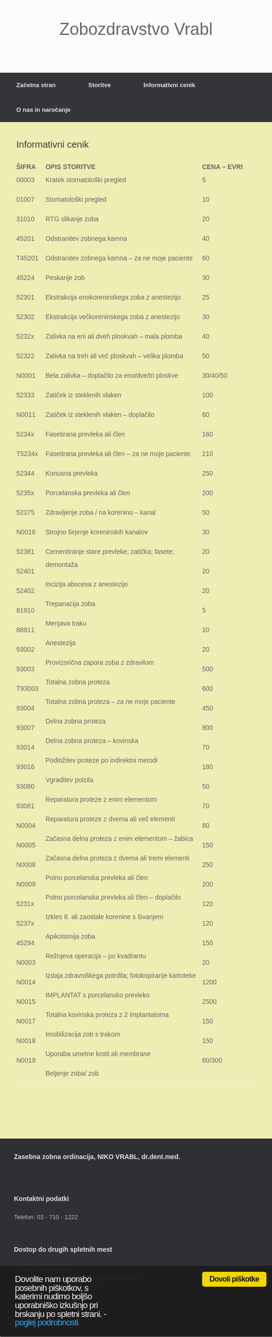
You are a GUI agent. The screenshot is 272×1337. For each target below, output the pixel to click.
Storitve (99, 85)
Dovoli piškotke (234, 1279)
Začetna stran (36, 85)
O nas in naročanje (43, 109)
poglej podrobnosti (46, 1322)
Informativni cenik (169, 85)
